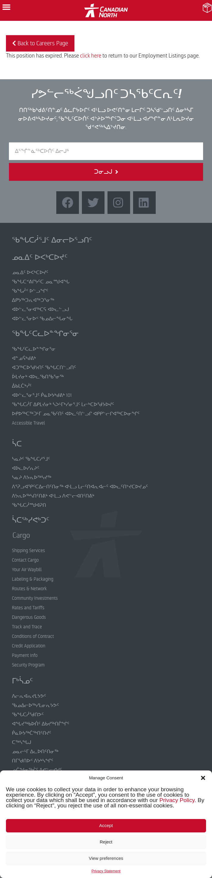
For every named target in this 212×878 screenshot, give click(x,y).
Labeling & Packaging (32, 579)
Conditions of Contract (33, 636)
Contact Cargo (25, 560)
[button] (203, 778)
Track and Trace (27, 627)
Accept (106, 825)
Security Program (28, 665)
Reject (106, 841)
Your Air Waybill (27, 570)
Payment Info (25, 655)
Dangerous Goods (29, 617)
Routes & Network (29, 589)
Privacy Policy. (177, 800)
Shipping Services (28, 551)
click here (90, 55)
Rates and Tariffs (28, 608)
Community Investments (35, 598)
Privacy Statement (105, 871)
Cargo (17, 535)
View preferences (106, 858)
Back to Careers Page (40, 43)
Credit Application (28, 646)
